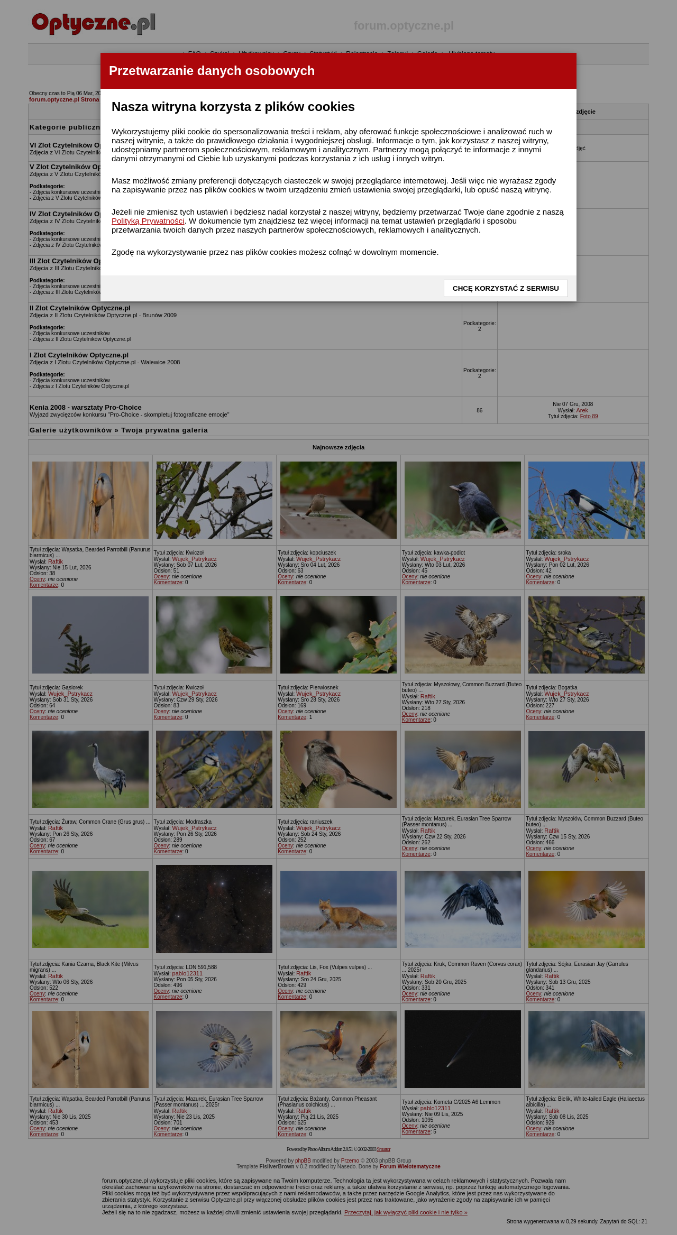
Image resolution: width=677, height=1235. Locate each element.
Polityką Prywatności (148, 220)
